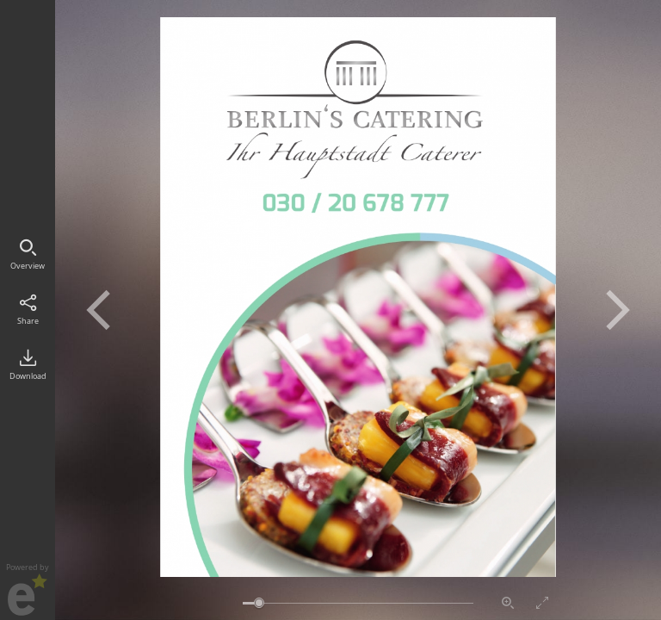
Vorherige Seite (98, 310)
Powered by (27, 589)
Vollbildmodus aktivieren (542, 603)
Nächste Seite (618, 310)
